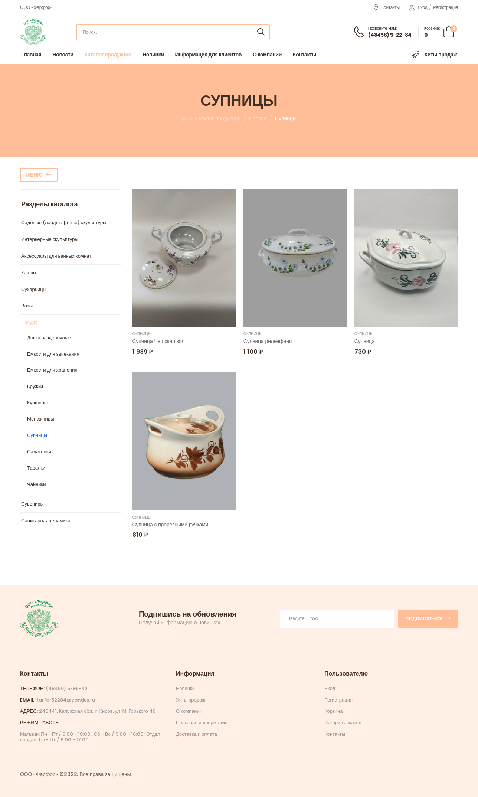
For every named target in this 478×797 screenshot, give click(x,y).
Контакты (386, 7)
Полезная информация (201, 722)
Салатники (39, 452)
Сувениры (32, 504)
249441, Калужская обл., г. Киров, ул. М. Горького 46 (97, 711)
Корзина (333, 711)
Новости (63, 54)
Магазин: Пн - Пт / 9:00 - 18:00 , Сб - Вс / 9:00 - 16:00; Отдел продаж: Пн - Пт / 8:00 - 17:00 (90, 737)
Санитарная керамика (46, 521)
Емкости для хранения (52, 370)
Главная (31, 54)
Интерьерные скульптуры (49, 239)
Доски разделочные (49, 338)
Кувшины (37, 403)
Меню (34, 175)
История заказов (342, 722)
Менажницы (40, 419)
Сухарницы (33, 290)
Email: (27, 699)
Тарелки (36, 468)
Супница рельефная (267, 341)
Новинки (153, 54)
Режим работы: (40, 722)
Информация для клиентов (208, 54)
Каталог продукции (108, 54)
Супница (364, 341)
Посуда (257, 118)
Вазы (27, 306)
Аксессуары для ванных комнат (56, 256)
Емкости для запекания (53, 354)
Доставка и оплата (196, 734)
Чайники (36, 484)
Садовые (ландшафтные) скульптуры (63, 223)
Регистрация (445, 7)
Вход (418, 7)
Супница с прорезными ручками (170, 524)
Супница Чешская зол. (159, 341)
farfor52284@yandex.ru (65, 699)
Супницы (37, 435)
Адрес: (29, 711)
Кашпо (28, 273)
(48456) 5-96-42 (67, 688)
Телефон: (32, 688)
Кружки (35, 386)
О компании (267, 54)
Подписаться (428, 618)
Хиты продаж (434, 54)
